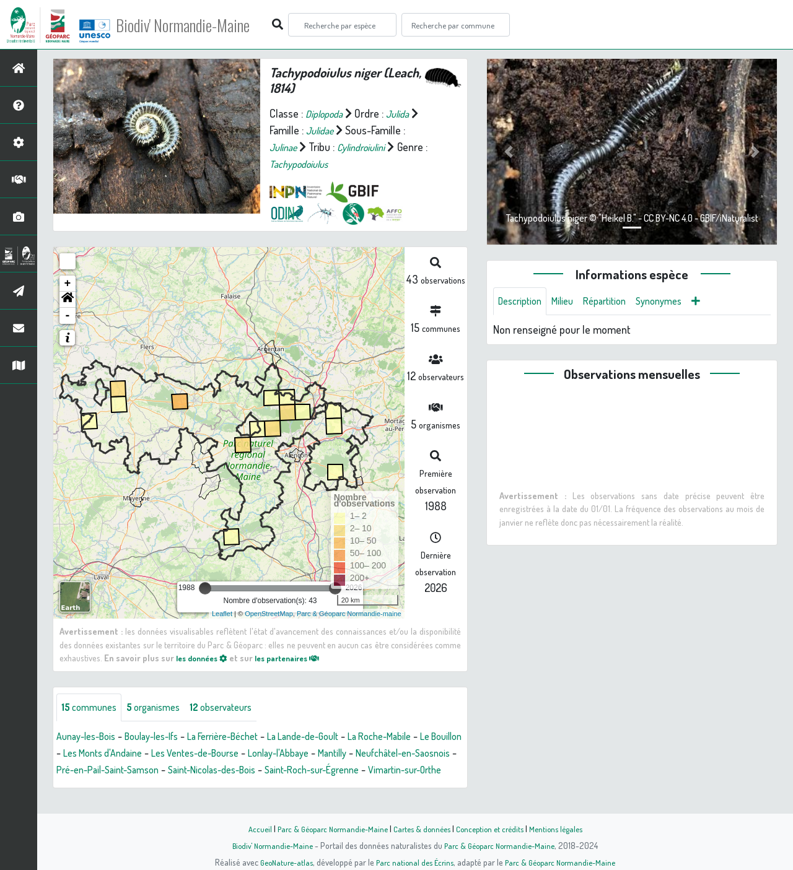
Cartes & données (421, 828)
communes (92, 708)
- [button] (67, 315)
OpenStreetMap (269, 613)
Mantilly (425, 755)
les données (205, 657)
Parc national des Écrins (413, 862)
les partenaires (298, 657)
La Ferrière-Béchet (246, 738)
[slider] (205, 588)
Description (523, 302)
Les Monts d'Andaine (166, 755)
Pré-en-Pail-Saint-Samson (231, 771)
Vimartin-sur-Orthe (162, 788)
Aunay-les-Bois (90, 738)
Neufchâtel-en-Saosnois (110, 771)
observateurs (238, 708)
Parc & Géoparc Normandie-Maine (325, 828)
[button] (67, 300)
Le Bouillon (87, 755)
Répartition (616, 302)
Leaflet (222, 613)
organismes (163, 708)
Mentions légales (565, 828)
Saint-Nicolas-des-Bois (348, 771)
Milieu (570, 302)
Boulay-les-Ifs (164, 738)
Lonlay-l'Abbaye (364, 755)
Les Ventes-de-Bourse (270, 755)
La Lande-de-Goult (338, 738)
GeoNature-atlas (280, 862)
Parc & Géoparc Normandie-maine (349, 613)
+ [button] (67, 283)
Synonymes (676, 302)
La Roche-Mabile (424, 738)
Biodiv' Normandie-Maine (203, 24)
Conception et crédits (494, 828)
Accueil (248, 828)
